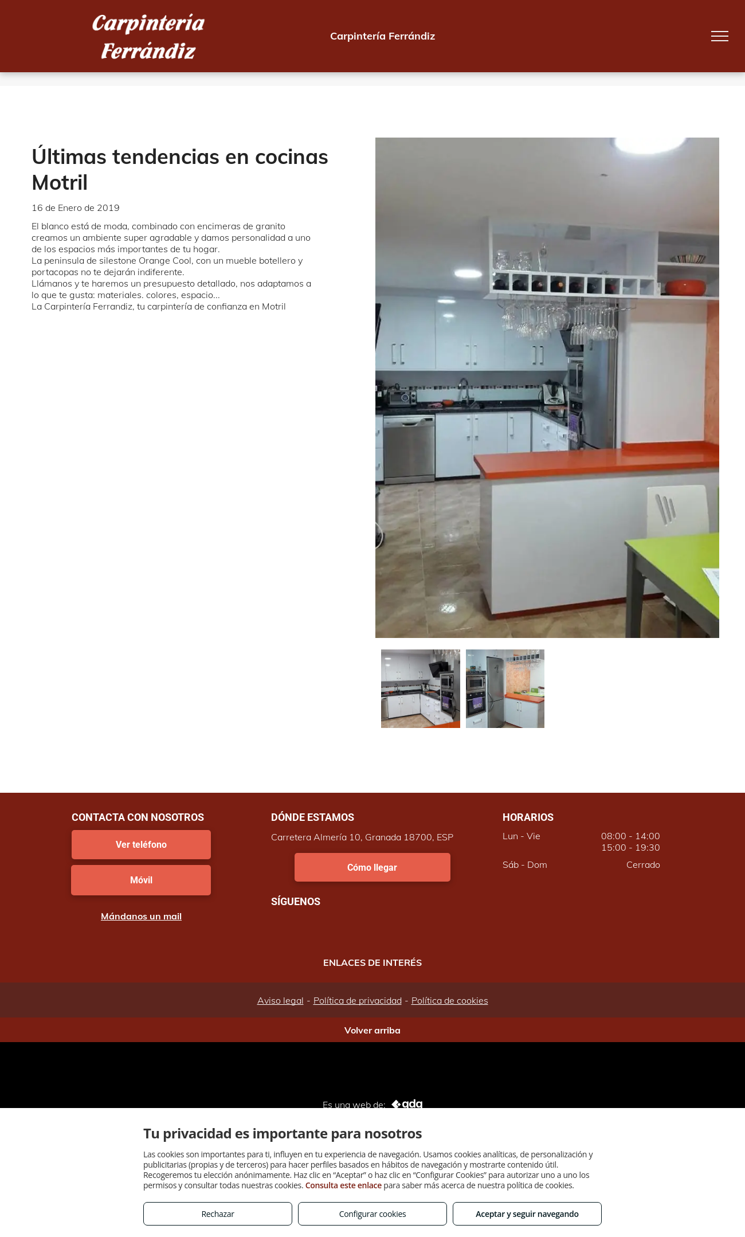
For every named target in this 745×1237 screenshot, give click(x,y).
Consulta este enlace (343, 1185)
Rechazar (217, 1213)
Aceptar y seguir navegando (527, 1213)
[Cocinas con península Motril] (505, 689)
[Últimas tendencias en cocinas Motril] (420, 689)
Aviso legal (280, 1000)
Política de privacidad (357, 1000)
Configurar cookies (372, 1213)
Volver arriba (372, 1030)
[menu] (720, 36)
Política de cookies (449, 1000)
